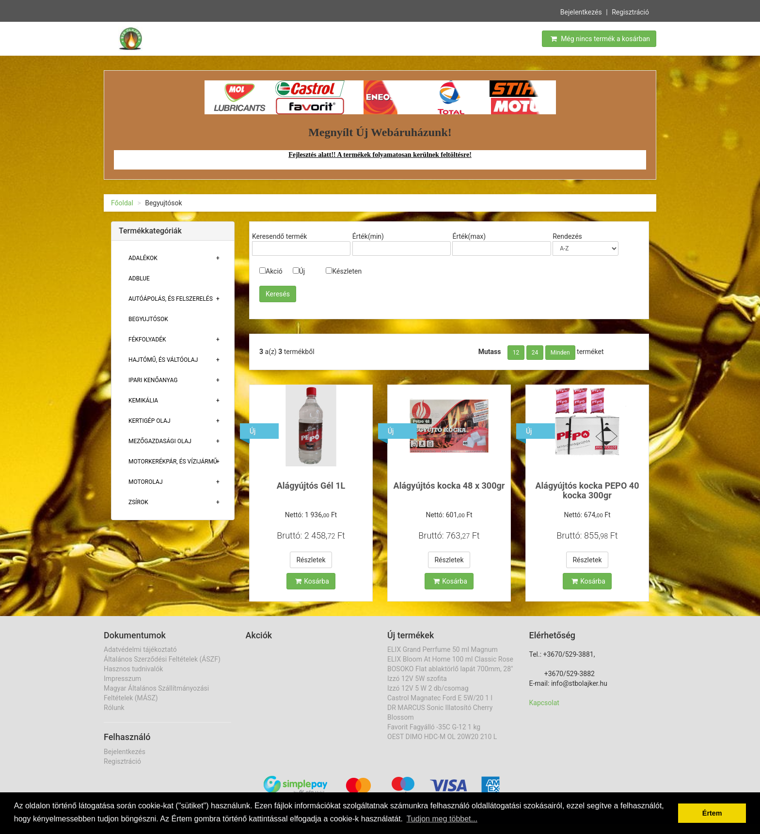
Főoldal (122, 203)
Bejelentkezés (581, 11)
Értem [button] (712, 813)
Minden (560, 352)
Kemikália (143, 400)
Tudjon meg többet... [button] (442, 819)
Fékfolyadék (147, 339)
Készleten (344, 271)
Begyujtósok (148, 319)
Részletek (310, 560)
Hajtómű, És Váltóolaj (163, 359)
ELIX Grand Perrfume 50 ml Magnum (442, 649)
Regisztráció (630, 11)
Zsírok (138, 502)
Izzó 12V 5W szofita (417, 678)
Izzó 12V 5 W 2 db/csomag (428, 688)
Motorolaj (145, 482)
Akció (271, 271)
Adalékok (143, 258)
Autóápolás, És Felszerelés (170, 298)
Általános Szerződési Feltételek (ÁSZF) (162, 659)
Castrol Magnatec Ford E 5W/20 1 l (439, 698)
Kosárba (312, 581)
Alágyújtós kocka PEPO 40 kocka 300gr (587, 490)
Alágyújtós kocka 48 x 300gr (449, 485)
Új (299, 271)
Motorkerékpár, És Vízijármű (172, 461)
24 (535, 352)
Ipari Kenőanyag (152, 380)
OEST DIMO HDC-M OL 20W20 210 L (442, 737)
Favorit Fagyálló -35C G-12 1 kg (433, 727)
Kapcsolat (544, 703)
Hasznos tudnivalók (133, 669)
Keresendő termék (279, 236)
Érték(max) (469, 236)
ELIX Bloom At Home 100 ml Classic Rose (450, 659)
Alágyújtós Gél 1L (311, 485)
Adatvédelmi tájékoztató (140, 649)
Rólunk (114, 707)
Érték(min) (368, 236)
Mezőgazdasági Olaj (159, 441)
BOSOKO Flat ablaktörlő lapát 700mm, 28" (450, 669)
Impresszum (122, 678)
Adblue (139, 278)
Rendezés (567, 236)
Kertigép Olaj (149, 420)
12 (516, 352)
